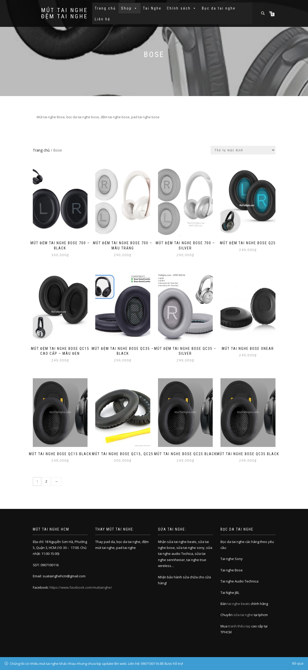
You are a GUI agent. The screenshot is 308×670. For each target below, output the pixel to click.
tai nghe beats (238, 603)
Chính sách (182, 8)
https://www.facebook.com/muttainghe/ (81, 587)
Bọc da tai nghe (219, 8)
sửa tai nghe (243, 614)
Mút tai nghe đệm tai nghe (64, 13)
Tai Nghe (152, 8)
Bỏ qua (297, 663)
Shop (129, 8)
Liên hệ (102, 19)
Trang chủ (105, 8)
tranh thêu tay (239, 626)
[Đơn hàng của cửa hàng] (243, 150)
